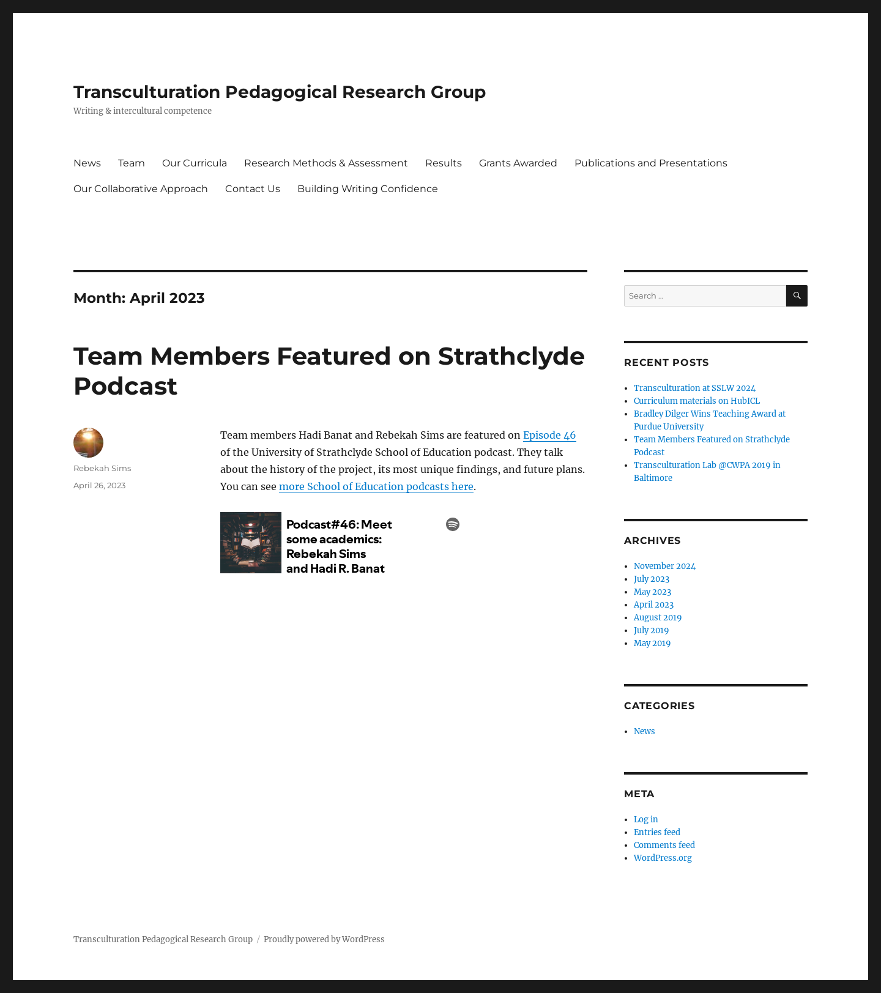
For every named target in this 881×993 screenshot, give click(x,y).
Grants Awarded (518, 163)
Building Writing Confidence (367, 189)
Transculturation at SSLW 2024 (695, 388)
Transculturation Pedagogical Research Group (279, 91)
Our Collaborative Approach (140, 189)
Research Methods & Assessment (326, 163)
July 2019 (651, 630)
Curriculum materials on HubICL (697, 401)
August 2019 (658, 617)
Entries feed (657, 832)
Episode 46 (549, 435)
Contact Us (252, 189)
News (87, 163)
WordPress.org (663, 858)
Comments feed (664, 845)
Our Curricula (194, 163)
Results (443, 163)
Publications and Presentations (650, 163)
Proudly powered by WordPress (324, 939)
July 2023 (651, 579)
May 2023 (652, 592)
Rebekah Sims (102, 468)
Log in (646, 819)
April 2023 (654, 605)
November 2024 (665, 566)
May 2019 (652, 643)
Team (131, 163)
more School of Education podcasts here (376, 486)
